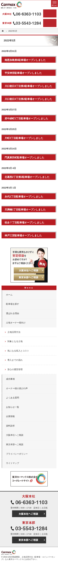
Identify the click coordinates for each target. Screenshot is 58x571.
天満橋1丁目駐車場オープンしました (25, 209)
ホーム (9, 294)
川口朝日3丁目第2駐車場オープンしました (28, 99)
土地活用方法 (13, 332)
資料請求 (10, 426)
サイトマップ (12, 463)
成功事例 (10, 379)
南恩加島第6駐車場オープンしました (25, 60)
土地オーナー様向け (16, 322)
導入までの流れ (15, 360)
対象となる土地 (15, 341)
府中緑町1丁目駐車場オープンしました (26, 118)
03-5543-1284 (22, 23)
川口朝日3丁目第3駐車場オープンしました (28, 86)
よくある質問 (12, 397)
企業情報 (10, 416)
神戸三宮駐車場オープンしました (23, 235)
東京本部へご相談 (14, 444)
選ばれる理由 (12, 313)
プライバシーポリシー (17, 454)
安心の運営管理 (15, 369)
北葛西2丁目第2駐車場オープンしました (27, 177)
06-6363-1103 (22, 13)
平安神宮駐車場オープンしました (23, 72)
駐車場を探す (12, 304)
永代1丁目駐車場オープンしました (24, 196)
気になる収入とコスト (18, 350)
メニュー (54, 3)
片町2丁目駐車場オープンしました (24, 138)
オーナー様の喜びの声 (17, 388)
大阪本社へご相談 (14, 435)
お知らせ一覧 (12, 407)
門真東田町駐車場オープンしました (24, 157)
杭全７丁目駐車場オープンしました (24, 222)
